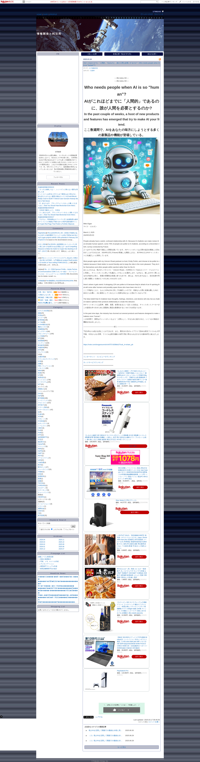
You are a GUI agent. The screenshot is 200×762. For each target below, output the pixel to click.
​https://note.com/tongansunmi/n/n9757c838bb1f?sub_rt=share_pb (108, 344)
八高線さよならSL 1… (46, 295)
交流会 (40, 315)
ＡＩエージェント (44, 504)
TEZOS (40, 483)
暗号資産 (41, 515)
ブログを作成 (186, 2)
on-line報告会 (42, 324)
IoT (39, 375)
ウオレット (42, 419)
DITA (39, 350)
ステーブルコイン (44, 410)
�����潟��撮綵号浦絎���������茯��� (58, 588)
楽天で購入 (133, 446)
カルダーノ (42, 488)
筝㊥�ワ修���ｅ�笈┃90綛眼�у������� (56, 586)
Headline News (58, 573)
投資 (39, 373)
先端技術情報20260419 (46, 187)
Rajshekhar (42, 233)
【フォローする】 (146, 14)
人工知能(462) (93, 68)
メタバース (42, 368)
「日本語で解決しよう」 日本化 (49, 210)
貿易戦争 (41, 476)
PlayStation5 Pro (122, 671)
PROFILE (53, 14)
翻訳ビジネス (42, 327)
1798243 (157, 12)
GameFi (40, 444)
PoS (39, 430)
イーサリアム (42, 382)
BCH (39, 465)
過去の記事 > (152, 54)
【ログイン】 (159, 14)
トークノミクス (43, 400)
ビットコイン (42, 380)
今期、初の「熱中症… (45, 292)
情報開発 (41, 329)
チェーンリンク (43, 492)
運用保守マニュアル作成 (48, 566)
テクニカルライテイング (46, 359)
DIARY (45, 14)
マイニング (42, 446)
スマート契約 (42, 407)
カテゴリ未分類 (43, 311)
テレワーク (42, 352)
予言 (39, 439)
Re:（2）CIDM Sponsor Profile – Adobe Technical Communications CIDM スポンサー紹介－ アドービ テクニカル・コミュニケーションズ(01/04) (57, 271)
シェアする (98, 717)
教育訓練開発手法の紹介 (48, 569)
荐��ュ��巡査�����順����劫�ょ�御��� (58, 595)
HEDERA (41, 497)
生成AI (40, 414)
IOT (39, 338)
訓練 (39, 364)
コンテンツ (42, 343)
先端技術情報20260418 (46, 208)
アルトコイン (42, 403)
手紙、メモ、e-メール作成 (49, 561)
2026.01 (42, 546)
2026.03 (42, 542)
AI (38, 513)
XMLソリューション (45, 366)
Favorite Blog (58, 289)
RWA (39, 449)
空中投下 (41, 405)
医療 (39, 479)
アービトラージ (43, 458)
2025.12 (42, 549)
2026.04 (42, 540)
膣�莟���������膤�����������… (57, 602)
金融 (39, 481)
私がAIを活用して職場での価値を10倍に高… (105, 730)
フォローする (58, 177)
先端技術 (41, 347)
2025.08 (61, 546)
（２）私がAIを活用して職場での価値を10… (105, 735)
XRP (39, 460)
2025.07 (61, 549)
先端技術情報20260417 (46, 217)
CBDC (40, 428)
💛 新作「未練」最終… (46, 300)
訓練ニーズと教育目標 (45, 557)
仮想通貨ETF (42, 437)
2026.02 (42, 544)
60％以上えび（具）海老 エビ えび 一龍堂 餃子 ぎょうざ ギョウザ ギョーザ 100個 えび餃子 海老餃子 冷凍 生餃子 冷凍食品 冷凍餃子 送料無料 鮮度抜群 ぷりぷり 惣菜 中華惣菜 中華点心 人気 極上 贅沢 (132, 573)
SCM (39, 416)
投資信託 (41, 377)
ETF (39, 435)
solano (40, 511)
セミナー (41, 318)
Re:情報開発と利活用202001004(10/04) (60, 281)
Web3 (40, 370)
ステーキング (42, 490)
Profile (57, 126)
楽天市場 (196, 2)
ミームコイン (42, 426)
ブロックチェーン (44, 334)
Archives (58, 536)
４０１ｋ (41, 506)
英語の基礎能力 (45, 559)
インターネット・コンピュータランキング (99, 357)
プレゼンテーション (47, 564)
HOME (39, 14)
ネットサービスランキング (93, 362)
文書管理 (41, 357)
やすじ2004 (42, 244)
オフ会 (40, 322)
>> (169, 2)
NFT (39, 384)
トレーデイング (43, 469)
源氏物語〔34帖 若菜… (46, 297)
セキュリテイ (42, 423)
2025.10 (61, 542)
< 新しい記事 (92, 54)
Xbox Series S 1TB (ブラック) (126, 500)
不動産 (40, 472)
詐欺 (39, 474)
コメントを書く (154, 722)
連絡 (39, 313)
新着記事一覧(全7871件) (122, 54)
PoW (39, 433)
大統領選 (41, 462)
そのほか (28, 2)
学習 (39, 361)
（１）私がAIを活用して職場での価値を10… (105, 741)
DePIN (40, 451)
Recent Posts (58, 184)
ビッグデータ (42, 331)
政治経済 (41, 345)
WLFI (40, 456)
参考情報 (41, 320)
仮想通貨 (41, 341)
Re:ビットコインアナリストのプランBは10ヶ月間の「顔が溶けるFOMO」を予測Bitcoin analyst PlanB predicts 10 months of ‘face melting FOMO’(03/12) (58, 260)
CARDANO (42, 485)
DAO (39, 393)
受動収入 (41, 389)
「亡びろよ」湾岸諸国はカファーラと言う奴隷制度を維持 (58, 219)
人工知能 (41, 336)
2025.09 (61, 544)
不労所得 (41, 421)
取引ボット (42, 467)
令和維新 (41, 281)
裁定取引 (41, 442)
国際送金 (41, 508)
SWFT (40, 453)
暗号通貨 (41, 398)
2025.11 (61, 540)
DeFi (39, 396)
